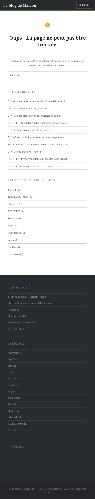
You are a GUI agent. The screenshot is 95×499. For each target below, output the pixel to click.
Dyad (48, 492)
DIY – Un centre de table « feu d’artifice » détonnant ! (36, 101)
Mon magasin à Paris (18, 316)
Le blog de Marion (19, 5)
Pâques (12, 239)
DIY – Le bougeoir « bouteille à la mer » (29, 129)
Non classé (14, 254)
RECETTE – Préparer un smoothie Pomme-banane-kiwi (38, 144)
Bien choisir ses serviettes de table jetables (30, 303)
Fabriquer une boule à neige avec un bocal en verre (35, 165)
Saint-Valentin (15, 417)
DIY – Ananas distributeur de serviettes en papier (34, 115)
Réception (13, 218)
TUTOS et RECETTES (19, 329)
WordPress (80, 488)
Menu (85, 5)
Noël (10, 225)
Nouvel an (13, 385)
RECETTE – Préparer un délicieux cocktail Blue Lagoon (38, 158)
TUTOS (12, 189)
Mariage (12, 203)
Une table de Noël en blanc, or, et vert (28, 108)
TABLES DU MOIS (18, 196)
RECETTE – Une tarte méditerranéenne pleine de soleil (37, 122)
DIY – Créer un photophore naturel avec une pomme (36, 137)
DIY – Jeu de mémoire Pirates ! (24, 151)
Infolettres (13, 309)
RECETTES (14, 211)
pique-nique (14, 397)
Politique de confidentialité (21, 322)
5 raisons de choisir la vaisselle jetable (27, 296)
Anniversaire (14, 232)
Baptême (13, 247)
